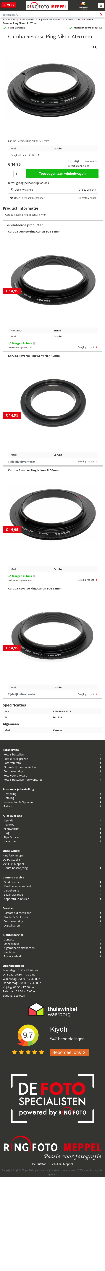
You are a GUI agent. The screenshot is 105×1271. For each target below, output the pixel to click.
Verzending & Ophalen (53, 802)
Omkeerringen (73, 19)
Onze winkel (53, 944)
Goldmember (53, 882)
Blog (53, 833)
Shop (16, 19)
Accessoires (28, 19)
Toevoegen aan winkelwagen (62, 173)
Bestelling (53, 794)
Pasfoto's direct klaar (53, 913)
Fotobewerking (53, 771)
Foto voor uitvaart (53, 775)
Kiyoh (58, 1029)
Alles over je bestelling (18, 789)
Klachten (53, 952)
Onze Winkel (11, 850)
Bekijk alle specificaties (25, 155)
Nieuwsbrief (53, 829)
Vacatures (53, 841)
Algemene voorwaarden (53, 948)
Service (8, 908)
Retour (53, 806)
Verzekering (53, 890)
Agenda (53, 820)
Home (6, 19)
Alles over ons (12, 815)
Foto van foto (53, 763)
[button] (95, 47)
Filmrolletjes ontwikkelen (53, 767)
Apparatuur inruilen (53, 899)
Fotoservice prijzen (53, 759)
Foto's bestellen (53, 754)
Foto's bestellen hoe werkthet (53, 779)
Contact (53, 939)
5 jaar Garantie (53, 894)
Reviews (53, 824)
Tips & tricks (53, 837)
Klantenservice (13, 934)
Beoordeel (69, 1052)
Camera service (13, 877)
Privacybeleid (53, 956)
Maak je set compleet (53, 886)
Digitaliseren (53, 925)
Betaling (53, 798)
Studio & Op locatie (53, 917)
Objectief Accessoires (50, 19)
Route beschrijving (53, 868)
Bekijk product (88, 347)
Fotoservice (11, 749)
